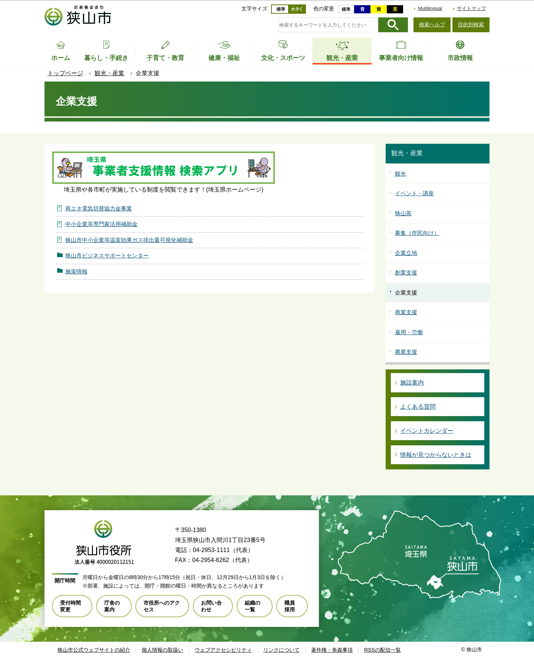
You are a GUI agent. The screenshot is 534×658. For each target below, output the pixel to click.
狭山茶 (403, 213)
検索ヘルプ (432, 24)
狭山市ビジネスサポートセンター (107, 255)
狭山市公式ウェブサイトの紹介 (93, 649)
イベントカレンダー (427, 431)
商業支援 (406, 312)
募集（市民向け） (417, 233)
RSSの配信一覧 (382, 649)
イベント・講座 (414, 193)
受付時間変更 (70, 606)
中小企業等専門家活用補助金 (101, 224)
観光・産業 (109, 73)
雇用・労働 (409, 332)
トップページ (65, 73)
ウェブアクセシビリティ (223, 649)
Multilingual (430, 8)
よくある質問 (418, 406)
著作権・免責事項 (332, 649)
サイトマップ (471, 8)
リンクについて (281, 649)
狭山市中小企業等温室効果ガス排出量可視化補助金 (129, 240)
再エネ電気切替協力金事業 (98, 208)
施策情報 (76, 271)
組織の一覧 (252, 606)
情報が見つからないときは (435, 455)
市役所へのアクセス (162, 606)
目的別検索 (471, 24)
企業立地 (406, 253)
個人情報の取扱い (162, 649)
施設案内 (412, 382)
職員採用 (289, 606)
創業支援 (406, 272)
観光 (400, 173)
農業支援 (406, 352)
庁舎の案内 (112, 606)
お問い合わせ (211, 606)
